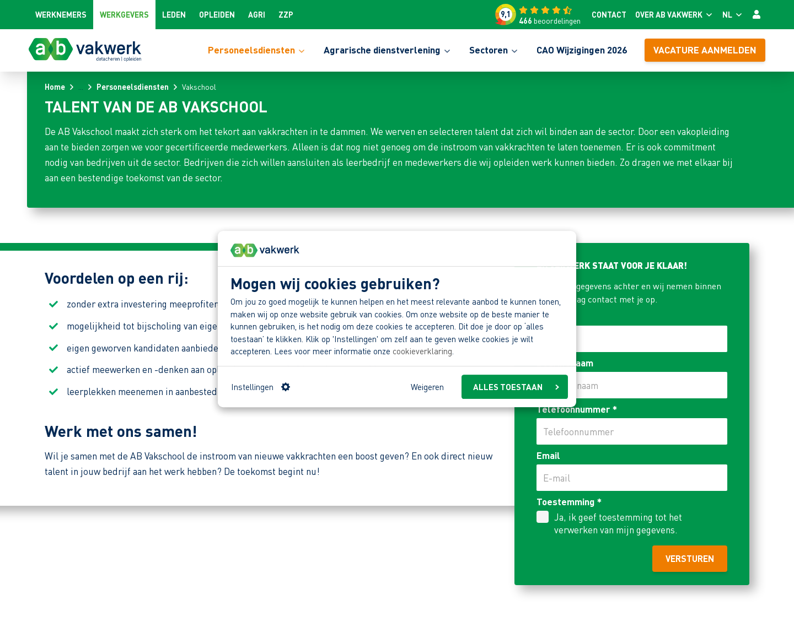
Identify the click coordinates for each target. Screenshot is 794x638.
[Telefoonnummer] (632, 431)
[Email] (632, 477)
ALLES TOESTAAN (516, 386)
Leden (174, 14)
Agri (256, 14)
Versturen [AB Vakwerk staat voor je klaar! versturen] (690, 558)
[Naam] (632, 339)
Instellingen (260, 386)
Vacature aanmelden (705, 50)
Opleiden (217, 14)
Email (548, 455)
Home (55, 86)
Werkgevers (124, 14)
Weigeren (427, 386)
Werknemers (61, 14)
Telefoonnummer (577, 409)
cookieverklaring (422, 351)
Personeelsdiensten (132, 86)
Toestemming (569, 501)
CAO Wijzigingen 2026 (582, 50)
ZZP (285, 14)
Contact (609, 14)
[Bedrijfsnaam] (632, 385)
